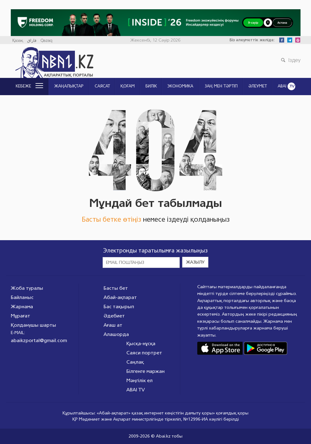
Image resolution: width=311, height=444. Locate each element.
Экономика (180, 86)
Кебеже (29, 86)
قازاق (31, 40)
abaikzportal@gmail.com (39, 340)
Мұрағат (20, 315)
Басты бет (116, 288)
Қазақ (17, 40)
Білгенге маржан (145, 371)
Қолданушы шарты (33, 325)
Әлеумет (257, 86)
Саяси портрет (144, 352)
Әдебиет (114, 315)
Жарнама (22, 306)
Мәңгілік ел (139, 380)
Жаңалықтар (69, 86)
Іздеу (290, 60)
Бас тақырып (119, 306)
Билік (151, 86)
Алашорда (116, 334)
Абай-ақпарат (120, 297)
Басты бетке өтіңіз (111, 219)
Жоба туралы (27, 288)
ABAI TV (135, 389)
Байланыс (22, 297)
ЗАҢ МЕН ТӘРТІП (221, 86)
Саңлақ (135, 362)
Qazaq (46, 40)
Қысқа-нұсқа (140, 343)
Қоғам (128, 86)
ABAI (286, 86)
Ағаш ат (113, 325)
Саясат (102, 86)
